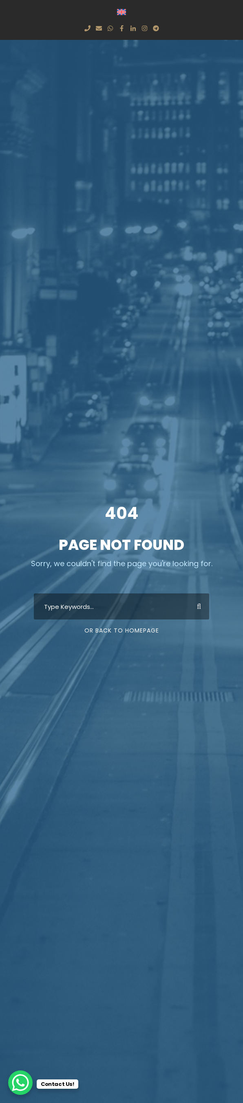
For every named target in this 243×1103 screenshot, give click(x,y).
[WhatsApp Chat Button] (20, 1082)
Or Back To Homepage (121, 630)
